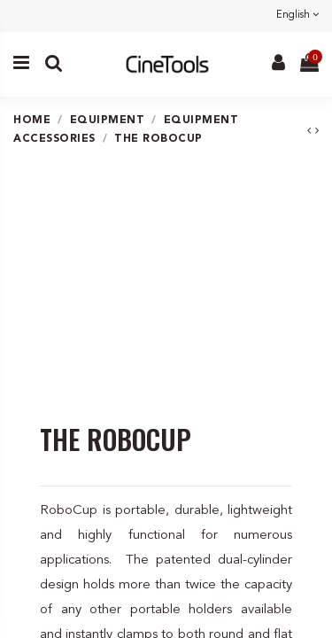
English (297, 15)
